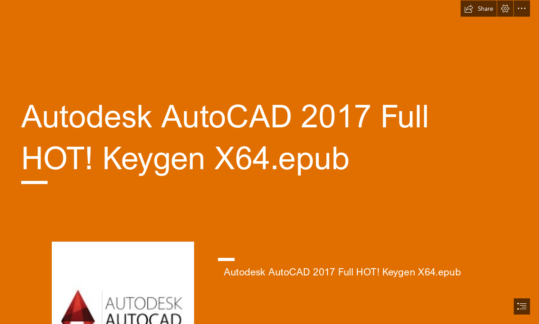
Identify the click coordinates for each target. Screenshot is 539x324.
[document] (269, 162)
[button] (479, 8)
